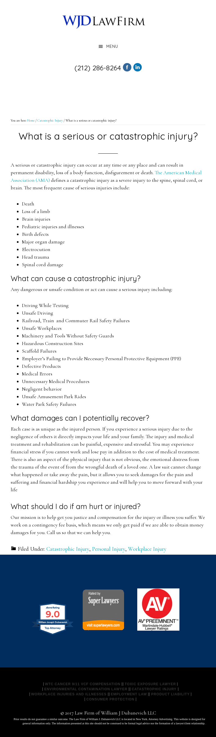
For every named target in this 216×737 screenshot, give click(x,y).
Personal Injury (108, 549)
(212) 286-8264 (98, 67)
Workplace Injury (147, 549)
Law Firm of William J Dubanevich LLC (103, 21)
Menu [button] (112, 46)
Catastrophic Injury (67, 549)
